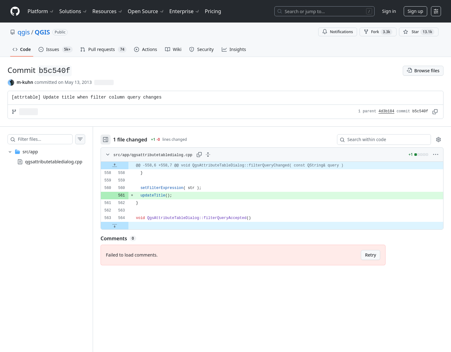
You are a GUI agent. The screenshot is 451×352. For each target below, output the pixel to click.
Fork (378, 32)
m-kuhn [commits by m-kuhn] (25, 82)
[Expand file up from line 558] (114, 165)
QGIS (42, 32)
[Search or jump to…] (324, 11)
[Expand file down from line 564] (114, 225)
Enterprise (184, 11)
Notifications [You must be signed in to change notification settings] (337, 31)
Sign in (389, 11)
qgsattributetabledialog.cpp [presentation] (53, 161)
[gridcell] (272, 165)
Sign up (415, 11)
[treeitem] (46, 157)
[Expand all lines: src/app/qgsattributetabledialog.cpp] (208, 154)
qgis (24, 32)
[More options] (436, 155)
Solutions (73, 11)
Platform (41, 11)
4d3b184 (386, 111)
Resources (107, 11)
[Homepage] (15, 11)
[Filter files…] (45, 139)
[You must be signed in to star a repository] (418, 32)
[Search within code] (381, 140)
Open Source (146, 11)
